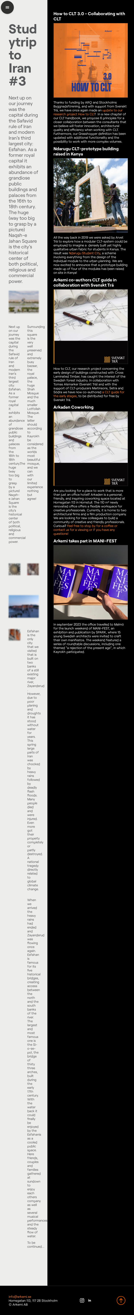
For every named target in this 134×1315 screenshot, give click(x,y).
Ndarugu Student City (84, 253)
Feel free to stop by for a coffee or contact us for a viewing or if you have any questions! (85, 529)
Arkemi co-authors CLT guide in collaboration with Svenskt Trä (85, 282)
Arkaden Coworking (73, 407)
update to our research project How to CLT (88, 112)
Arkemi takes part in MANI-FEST (85, 540)
